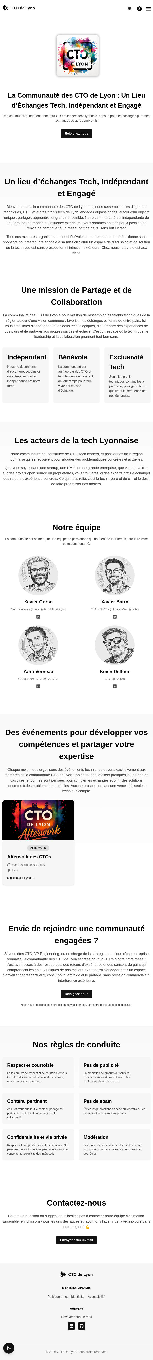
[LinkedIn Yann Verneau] (38, 686)
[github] (81, 1326)
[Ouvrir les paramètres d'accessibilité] (129, 8)
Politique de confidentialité (66, 1296)
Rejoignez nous (76, 133)
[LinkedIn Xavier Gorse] (38, 616)
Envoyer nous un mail (76, 1240)
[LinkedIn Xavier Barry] (115, 616)
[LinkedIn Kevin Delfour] (115, 686)
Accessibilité (96, 1296)
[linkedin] (71, 1326)
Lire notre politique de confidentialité (110, 1004)
